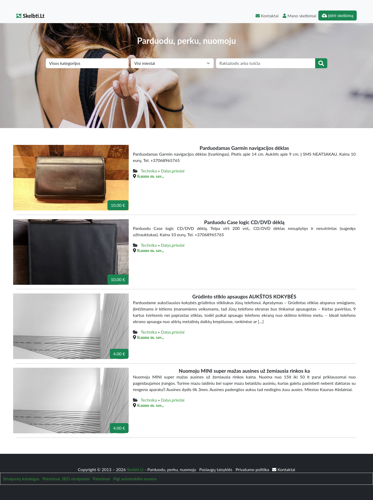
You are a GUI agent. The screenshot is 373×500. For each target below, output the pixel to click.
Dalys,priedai (172, 170)
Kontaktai (267, 15)
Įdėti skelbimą (337, 15)
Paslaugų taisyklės (216, 469)
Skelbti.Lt (30, 16)
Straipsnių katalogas (21, 478)
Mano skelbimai (299, 15)
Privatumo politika (253, 469)
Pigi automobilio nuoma (135, 478)
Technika (149, 170)
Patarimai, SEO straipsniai (66, 478)
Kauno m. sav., (150, 176)
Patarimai (101, 478)
